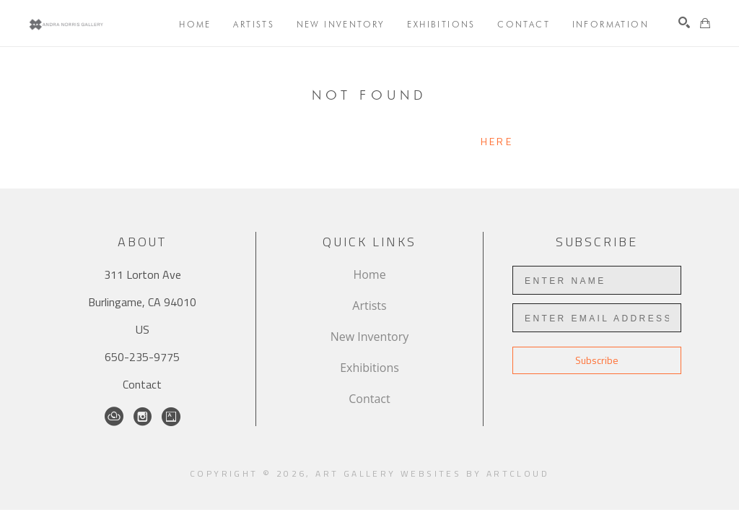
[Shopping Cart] (705, 23)
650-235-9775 (142, 356)
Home (369, 274)
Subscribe (596, 360)
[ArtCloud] (114, 416)
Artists (369, 305)
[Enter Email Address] (597, 318)
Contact (142, 384)
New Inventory (370, 336)
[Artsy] (171, 416)
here (497, 141)
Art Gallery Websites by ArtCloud (432, 473)
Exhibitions (369, 368)
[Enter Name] (597, 280)
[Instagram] (143, 416)
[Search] (684, 22)
